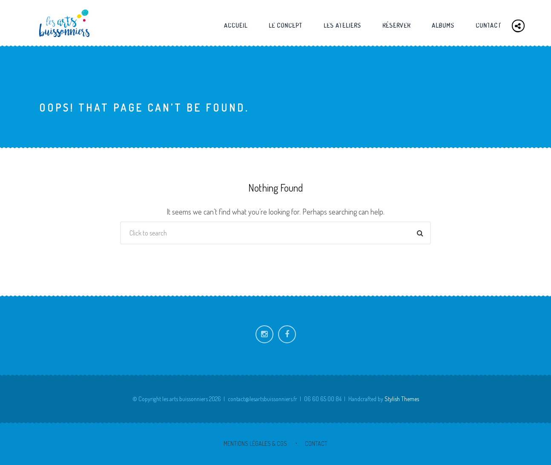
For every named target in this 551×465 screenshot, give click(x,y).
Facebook (287, 334)
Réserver (396, 25)
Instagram (264, 334)
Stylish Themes (402, 398)
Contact (488, 25)
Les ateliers (342, 25)
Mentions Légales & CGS (255, 443)
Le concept (285, 25)
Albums (443, 25)
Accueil (235, 25)
